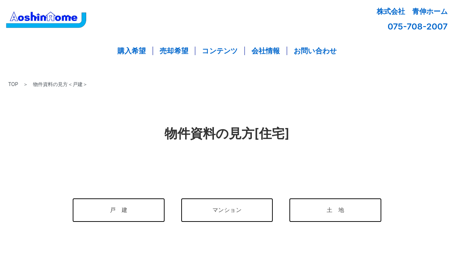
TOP (13, 84)
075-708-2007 (418, 26)
